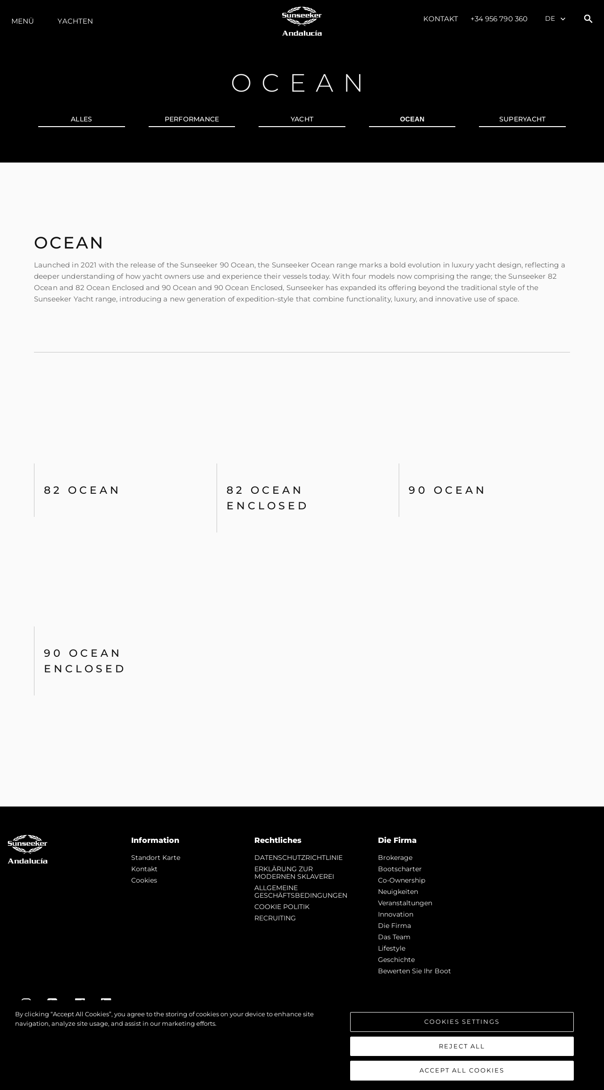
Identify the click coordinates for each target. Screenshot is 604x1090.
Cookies (144, 880)
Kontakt (441, 18)
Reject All (462, 1046)
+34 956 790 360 (499, 18)
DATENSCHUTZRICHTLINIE (298, 857)
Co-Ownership (401, 880)
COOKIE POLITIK (282, 906)
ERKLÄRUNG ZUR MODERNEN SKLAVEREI (294, 873)
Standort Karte (155, 857)
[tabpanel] (302, 484)
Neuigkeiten (398, 891)
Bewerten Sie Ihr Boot (414, 971)
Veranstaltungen (405, 903)
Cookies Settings (462, 1021)
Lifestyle (391, 948)
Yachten (75, 21)
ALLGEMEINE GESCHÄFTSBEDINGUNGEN (300, 892)
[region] (302, 1045)
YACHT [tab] (302, 119)
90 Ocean (448, 490)
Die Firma (394, 925)
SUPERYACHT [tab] (522, 119)
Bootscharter (400, 869)
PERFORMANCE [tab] (192, 119)
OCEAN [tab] (412, 119)
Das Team (394, 937)
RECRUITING (275, 918)
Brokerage (395, 857)
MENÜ (22, 21)
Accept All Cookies (461, 1070)
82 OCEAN (82, 490)
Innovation (395, 914)
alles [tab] (81, 119)
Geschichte (396, 959)
